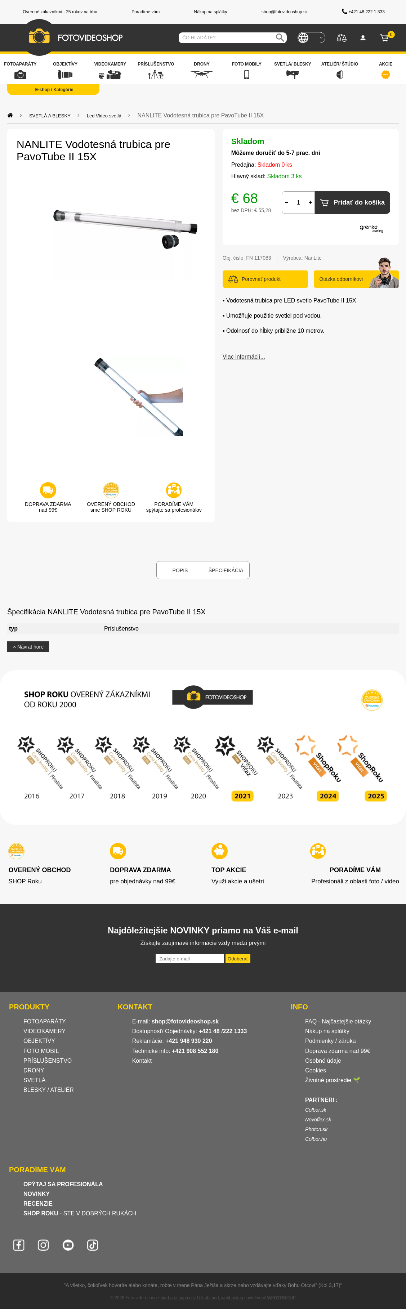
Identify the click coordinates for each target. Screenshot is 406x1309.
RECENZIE (38, 1204)
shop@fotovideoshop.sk (185, 1021)
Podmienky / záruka (330, 1041)
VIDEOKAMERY (44, 1031)
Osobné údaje (323, 1061)
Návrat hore (28, 647)
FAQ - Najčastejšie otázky (338, 1021)
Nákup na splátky (327, 1031)
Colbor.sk (315, 1110)
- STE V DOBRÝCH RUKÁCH (80, 1213)
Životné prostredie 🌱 (332, 1080)
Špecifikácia (226, 570)
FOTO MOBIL (41, 1051)
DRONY (33, 1070)
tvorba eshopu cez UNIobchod (190, 1297)
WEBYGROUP (281, 1297)
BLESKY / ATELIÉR (48, 1090)
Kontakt (142, 1061)
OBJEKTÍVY (39, 1041)
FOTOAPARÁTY (44, 1021)
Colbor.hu (316, 1139)
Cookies (315, 1070)
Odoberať (238, 958)
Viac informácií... (244, 357)
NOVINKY (36, 1194)
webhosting (232, 1297)
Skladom (247, 141)
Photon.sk (316, 1129)
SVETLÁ (35, 1080)
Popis (180, 570)
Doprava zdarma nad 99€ (337, 1051)
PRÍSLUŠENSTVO (47, 1061)
